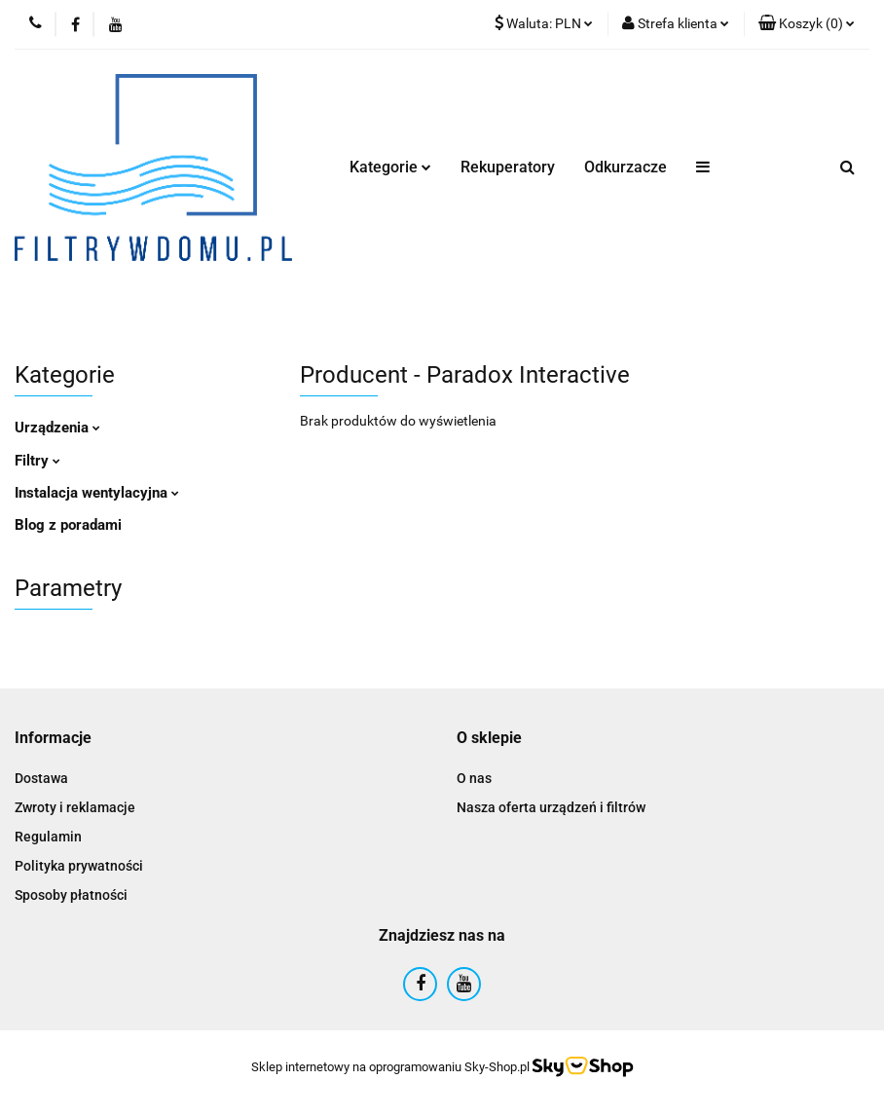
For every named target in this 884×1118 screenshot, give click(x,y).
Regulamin (48, 836)
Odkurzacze (625, 167)
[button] (806, 24)
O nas (474, 778)
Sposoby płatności (71, 895)
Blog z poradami (68, 525)
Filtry (37, 460)
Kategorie (390, 167)
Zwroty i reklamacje (75, 807)
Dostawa (41, 778)
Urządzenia (57, 427)
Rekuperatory (507, 167)
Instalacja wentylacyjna (97, 493)
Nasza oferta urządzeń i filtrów (551, 807)
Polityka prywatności (79, 866)
